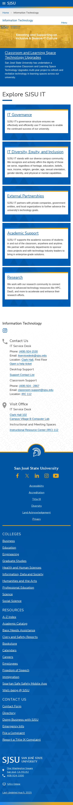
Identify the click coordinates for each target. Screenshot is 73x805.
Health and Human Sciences (21, 568)
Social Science (12, 601)
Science (7, 594)
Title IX (36, 499)
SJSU (11, 3)
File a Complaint (13, 733)
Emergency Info (13, 726)
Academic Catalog (14, 624)
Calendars (9, 650)
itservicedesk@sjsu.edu (32, 355)
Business (8, 541)
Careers (7, 657)
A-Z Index (9, 617)
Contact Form (11, 706)
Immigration (10, 677)
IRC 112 (27, 394)
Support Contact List (22, 374)
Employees (10, 664)
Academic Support (23, 233)
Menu (64, 22)
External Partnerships (25, 196)
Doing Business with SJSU (20, 720)
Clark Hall (27, 359)
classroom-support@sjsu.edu (35, 390)
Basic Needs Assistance (18, 630)
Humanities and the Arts (19, 581)
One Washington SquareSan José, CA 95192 (20, 770)
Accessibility (36, 486)
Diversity (36, 506)
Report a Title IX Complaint (21, 740)
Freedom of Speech (15, 670)
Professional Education (18, 588)
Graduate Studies (14, 561)
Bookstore (9, 644)
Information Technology (26, 12)
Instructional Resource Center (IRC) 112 (34, 430)
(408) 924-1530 (28, 351)
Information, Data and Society (22, 574)
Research (15, 277)
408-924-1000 (15, 775)
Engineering (10, 554)
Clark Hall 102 (18, 414)
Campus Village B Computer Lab (29, 418)
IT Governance (19, 114)
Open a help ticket (21, 363)
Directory (8, 713)
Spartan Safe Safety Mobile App (24, 684)
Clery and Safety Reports (20, 637)
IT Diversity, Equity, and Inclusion (35, 151)
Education (9, 548)
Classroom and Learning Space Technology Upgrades (30, 55)
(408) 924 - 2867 (29, 385)
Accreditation (36, 492)
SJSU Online (13, 784)
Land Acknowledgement (36, 512)
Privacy (36, 519)
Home (5, 12)
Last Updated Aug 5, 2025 (17, 792)
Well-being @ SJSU (15, 690)
